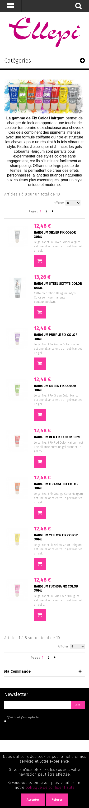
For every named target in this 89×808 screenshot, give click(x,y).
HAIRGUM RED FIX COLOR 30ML (57, 437)
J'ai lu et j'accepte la (43, 717)
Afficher (59, 203)
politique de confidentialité (50, 787)
